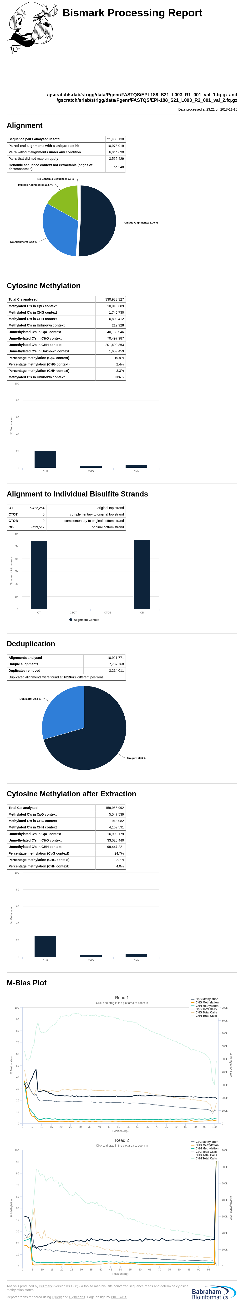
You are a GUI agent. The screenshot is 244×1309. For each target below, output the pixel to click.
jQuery (57, 1297)
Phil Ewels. (119, 1297)
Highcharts (77, 1297)
